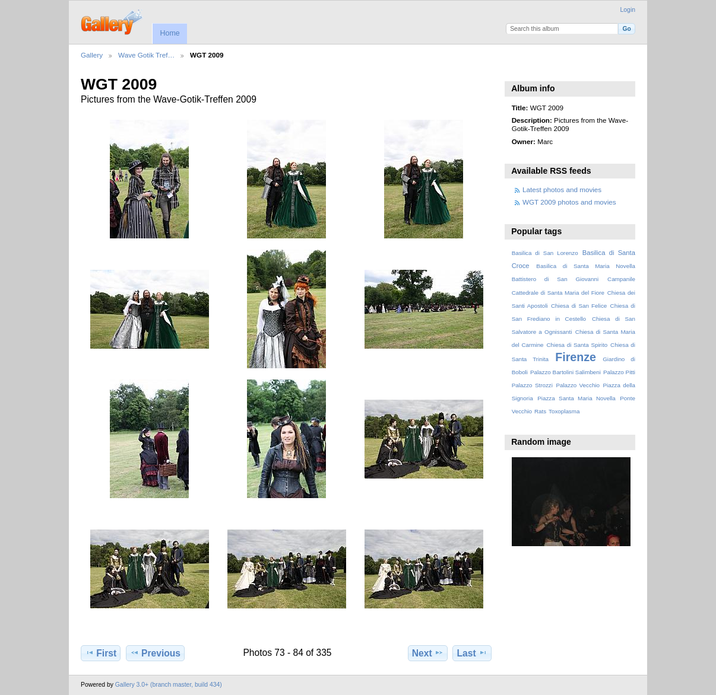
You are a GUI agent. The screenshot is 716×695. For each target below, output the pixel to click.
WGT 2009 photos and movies (569, 202)
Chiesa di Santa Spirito (576, 345)
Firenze (575, 357)
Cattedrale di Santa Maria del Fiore (558, 292)
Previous (155, 653)
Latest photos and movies (561, 189)
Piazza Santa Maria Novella (576, 398)
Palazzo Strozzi (532, 385)
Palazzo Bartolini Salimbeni (565, 372)
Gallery (92, 55)
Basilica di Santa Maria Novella (585, 266)
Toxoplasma (564, 411)
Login (627, 10)
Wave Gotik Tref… (146, 55)
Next (427, 653)
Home (169, 33)
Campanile (621, 279)
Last (472, 653)
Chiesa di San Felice (579, 305)
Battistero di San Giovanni (555, 279)
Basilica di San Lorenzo (545, 253)
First (100, 653)
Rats (540, 411)
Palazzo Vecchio (578, 385)
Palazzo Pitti (619, 372)
